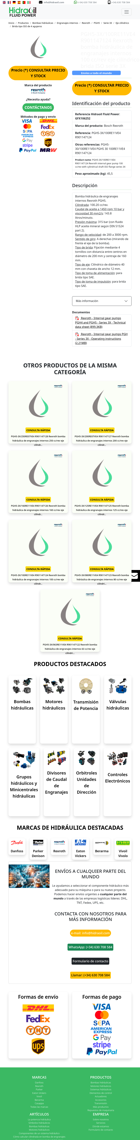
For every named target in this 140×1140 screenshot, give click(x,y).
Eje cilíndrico (122, 22)
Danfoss (17, 851)
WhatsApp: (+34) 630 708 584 (90, 947)
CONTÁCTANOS (38, 107)
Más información (87, 301)
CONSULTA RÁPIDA (38, 430)
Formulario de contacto (90, 961)
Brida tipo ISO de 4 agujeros (27, 26)
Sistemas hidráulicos (100, 1089)
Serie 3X (107, 22)
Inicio (11, 22)
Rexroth (86, 22)
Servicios (100, 1122)
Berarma (102, 851)
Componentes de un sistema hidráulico (39, 1133)
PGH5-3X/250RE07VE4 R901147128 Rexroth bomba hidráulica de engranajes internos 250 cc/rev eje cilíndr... (38, 440)
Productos (23, 22)
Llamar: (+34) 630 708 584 (90, 975)
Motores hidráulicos (101, 1086)
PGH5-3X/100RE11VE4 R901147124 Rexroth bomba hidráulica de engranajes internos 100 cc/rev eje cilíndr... (38, 579)
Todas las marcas (39, 1106)
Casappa (39, 1103)
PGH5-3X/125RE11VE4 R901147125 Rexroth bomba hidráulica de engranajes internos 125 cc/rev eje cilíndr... (102, 510)
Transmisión (100, 1103)
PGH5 (97, 22)
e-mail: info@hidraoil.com (90, 933)
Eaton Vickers (39, 1093)
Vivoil (39, 1096)
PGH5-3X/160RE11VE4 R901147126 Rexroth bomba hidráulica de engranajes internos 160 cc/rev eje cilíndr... (38, 510)
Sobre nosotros (101, 1119)
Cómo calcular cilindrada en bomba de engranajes (39, 1136)
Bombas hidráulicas (42, 22)
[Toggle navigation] (127, 11)
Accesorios (100, 1099)
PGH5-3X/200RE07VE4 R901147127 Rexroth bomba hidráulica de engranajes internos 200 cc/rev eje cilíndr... (102, 440)
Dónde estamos (100, 1126)
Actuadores (101, 1096)
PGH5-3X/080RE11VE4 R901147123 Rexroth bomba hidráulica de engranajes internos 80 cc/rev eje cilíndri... (102, 579)
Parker (39, 1089)
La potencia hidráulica (39, 1119)
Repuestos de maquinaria (101, 1110)
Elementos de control (101, 1093)
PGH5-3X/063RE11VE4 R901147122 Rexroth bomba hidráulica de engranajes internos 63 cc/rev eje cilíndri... (70, 649)
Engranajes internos (67, 22)
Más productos (101, 1106)
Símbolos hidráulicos (39, 1122)
